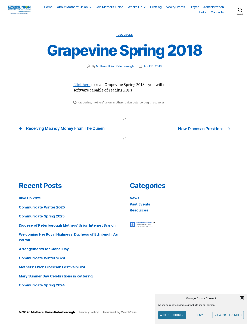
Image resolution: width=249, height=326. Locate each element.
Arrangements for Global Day (44, 253)
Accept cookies (172, 315)
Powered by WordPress (121, 316)
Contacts (217, 14)
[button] (242, 298)
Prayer (219, 9)
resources (159, 106)
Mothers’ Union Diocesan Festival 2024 (53, 271)
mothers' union (102, 106)
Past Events (140, 208)
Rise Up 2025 (30, 202)
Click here (82, 89)
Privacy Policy (90, 316)
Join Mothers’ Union (134, 9)
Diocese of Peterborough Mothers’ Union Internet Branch (69, 229)
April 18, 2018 (153, 70)
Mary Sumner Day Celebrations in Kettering (57, 280)
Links (202, 14)
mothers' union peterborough (132, 106)
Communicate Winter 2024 (43, 262)
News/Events (200, 9)
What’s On (160, 9)
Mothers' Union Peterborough (115, 70)
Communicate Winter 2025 (42, 211)
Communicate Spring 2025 (42, 220)
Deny (199, 315)
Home (73, 9)
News (135, 202)
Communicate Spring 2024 (42, 289)
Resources (124, 39)
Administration (184, 14)
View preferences (228, 315)
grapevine (85, 106)
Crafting (180, 9)
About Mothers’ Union (97, 9)
